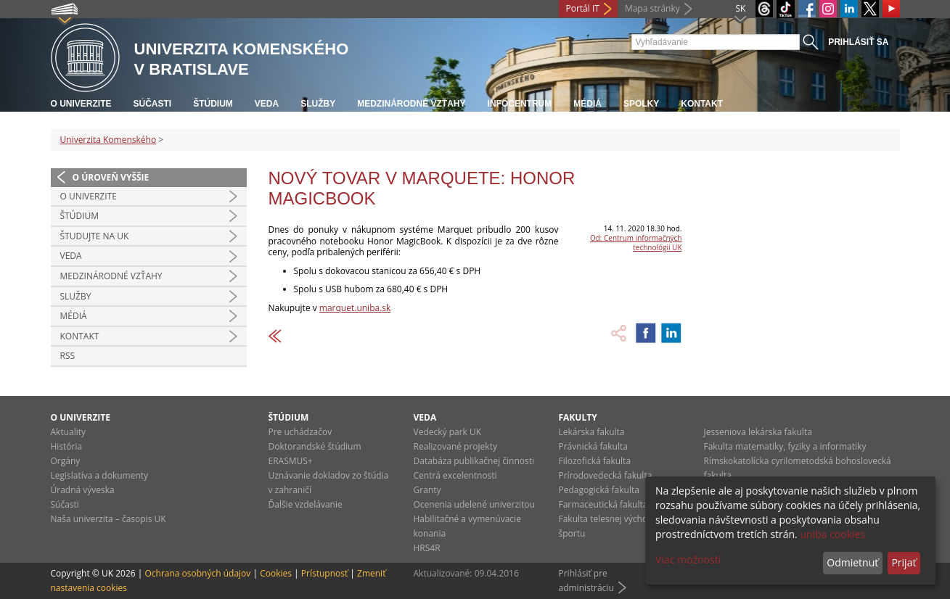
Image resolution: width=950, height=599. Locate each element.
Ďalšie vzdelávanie (306, 504)
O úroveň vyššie (111, 177)
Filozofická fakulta (595, 461)
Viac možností (688, 559)
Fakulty (578, 417)
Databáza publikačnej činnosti (474, 461)
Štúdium (213, 104)
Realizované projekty (455, 446)
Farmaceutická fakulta (603, 504)
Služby (317, 104)
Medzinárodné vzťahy (411, 104)
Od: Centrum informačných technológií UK (636, 242)
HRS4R (427, 548)
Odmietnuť (852, 562)
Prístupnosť (324, 573)
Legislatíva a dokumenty (100, 475)
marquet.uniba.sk (354, 308)
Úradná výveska (83, 490)
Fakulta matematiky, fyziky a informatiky (785, 446)
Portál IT (582, 8)
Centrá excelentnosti (455, 475)
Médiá (587, 104)
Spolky (641, 104)
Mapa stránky (652, 8)
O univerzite (81, 104)
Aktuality (68, 432)
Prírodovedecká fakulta (605, 475)
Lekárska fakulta (592, 432)
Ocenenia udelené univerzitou (474, 504)
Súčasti (153, 104)
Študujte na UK (94, 236)
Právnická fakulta (593, 446)
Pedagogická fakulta (599, 490)
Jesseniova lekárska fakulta (758, 432)
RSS (67, 356)
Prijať (903, 562)
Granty (427, 490)
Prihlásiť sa (858, 42)
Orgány (66, 461)
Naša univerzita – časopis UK (108, 519)
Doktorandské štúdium (315, 446)
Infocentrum (520, 104)
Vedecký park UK (448, 432)
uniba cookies (832, 534)
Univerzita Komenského (108, 139)
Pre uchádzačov (300, 432)
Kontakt (702, 104)
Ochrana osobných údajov (197, 573)
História (67, 446)
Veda (267, 104)
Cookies (276, 573)
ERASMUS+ (291, 461)
